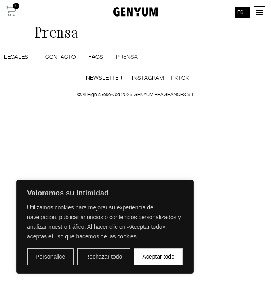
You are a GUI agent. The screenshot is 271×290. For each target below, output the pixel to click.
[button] (259, 12)
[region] (105, 227)
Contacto (60, 56)
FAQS (95, 56)
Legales (18, 57)
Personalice (50, 256)
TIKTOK (179, 77)
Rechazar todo (103, 256)
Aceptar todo (158, 256)
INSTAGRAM (148, 77)
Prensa (127, 56)
